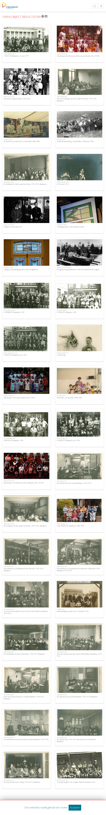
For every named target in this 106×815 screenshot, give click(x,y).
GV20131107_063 (9, 97)
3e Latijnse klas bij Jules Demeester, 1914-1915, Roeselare (77, 697)
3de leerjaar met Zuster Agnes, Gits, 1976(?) (19, 398)
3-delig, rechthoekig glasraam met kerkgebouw (21, 269)
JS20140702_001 (62, 737)
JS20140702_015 (62, 567)
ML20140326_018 (9, 438)
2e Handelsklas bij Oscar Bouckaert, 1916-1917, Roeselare (24, 654)
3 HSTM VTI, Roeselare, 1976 (66, 312)
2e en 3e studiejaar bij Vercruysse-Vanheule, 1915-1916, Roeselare (77, 100)
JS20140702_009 (9, 695)
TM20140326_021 (62, 524)
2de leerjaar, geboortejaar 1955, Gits (17, 99)
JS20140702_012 (62, 695)
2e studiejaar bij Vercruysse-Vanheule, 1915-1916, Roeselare (25, 184)
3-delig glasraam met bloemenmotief (70, 227)
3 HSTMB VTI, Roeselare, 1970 (14, 312)
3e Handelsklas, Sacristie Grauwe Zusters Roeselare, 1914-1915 (26, 739)
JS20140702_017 (9, 567)
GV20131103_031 (9, 396)
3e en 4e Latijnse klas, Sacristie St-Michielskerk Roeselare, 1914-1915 (79, 655)
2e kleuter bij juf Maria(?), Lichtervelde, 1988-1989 (22, 141)
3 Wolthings (61, 355)
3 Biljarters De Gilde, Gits (13, 227)
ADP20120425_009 (62, 182)
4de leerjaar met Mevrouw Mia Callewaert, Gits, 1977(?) (23, 483)
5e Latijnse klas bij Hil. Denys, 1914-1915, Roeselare (22, 782)
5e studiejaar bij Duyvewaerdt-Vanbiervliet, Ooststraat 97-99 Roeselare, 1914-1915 (78, 569)
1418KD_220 (60, 609)
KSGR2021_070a (62, 225)
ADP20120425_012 (62, 353)
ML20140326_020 (62, 438)
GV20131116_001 (9, 225)
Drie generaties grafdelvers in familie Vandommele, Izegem (78, 269)
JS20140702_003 (9, 609)
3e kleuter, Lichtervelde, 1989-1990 (69, 398)
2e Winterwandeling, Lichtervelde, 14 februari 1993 (75, 141)
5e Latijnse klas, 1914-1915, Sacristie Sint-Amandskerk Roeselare (76, 740)
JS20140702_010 (9, 737)
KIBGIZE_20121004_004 (64, 268)
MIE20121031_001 (62, 780)
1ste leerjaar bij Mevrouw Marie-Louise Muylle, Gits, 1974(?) (78, 56)
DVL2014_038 (8, 139)
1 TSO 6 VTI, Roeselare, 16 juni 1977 (16, 56)
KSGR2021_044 (8, 268)
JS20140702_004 (62, 652)
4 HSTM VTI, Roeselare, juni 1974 (68, 440)
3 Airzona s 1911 (63, 184)
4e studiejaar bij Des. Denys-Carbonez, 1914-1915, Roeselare (25, 526)
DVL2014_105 (61, 139)
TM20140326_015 (9, 54)
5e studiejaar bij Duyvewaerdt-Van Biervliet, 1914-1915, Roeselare (23, 569)
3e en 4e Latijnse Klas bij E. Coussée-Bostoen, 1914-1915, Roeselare (24, 698)
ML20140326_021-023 (10, 353)
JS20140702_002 (9, 652)
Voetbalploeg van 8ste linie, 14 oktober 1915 (72, 611)
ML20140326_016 (62, 310)
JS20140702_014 (9, 780)
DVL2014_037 (61, 396)
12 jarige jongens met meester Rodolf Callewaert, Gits (76, 782)
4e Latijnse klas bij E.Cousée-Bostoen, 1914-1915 (74, 483)
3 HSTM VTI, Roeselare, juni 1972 (15, 355)
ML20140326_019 (9, 310)
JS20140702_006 (62, 97)
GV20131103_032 (9, 481)
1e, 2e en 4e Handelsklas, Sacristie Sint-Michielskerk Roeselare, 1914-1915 (26, 612)
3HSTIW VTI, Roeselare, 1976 (13, 440)
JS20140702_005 (9, 182)
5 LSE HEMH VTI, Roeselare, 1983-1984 (70, 526)
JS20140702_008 (9, 524)
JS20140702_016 (62, 481)
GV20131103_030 (62, 54)
